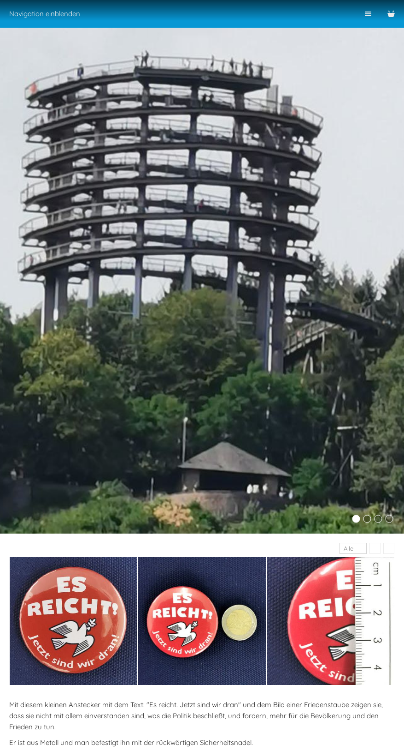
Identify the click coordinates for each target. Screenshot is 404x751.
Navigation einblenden (44, 13)
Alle (348, 548)
